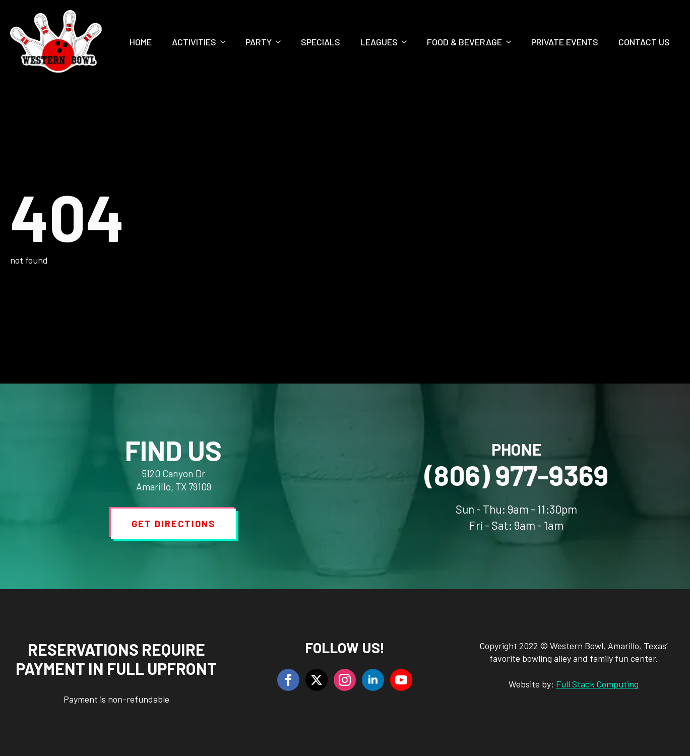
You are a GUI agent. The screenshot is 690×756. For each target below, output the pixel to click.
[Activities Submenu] (225, 41)
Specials (320, 41)
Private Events (564, 41)
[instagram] (345, 680)
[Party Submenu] (281, 41)
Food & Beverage (464, 41)
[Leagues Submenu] (407, 41)
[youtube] (401, 680)
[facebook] (288, 680)
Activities (194, 41)
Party (258, 41)
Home (141, 41)
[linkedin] (373, 680)
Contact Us (644, 41)
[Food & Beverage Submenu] (511, 41)
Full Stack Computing (597, 683)
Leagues (379, 41)
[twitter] (316, 680)
